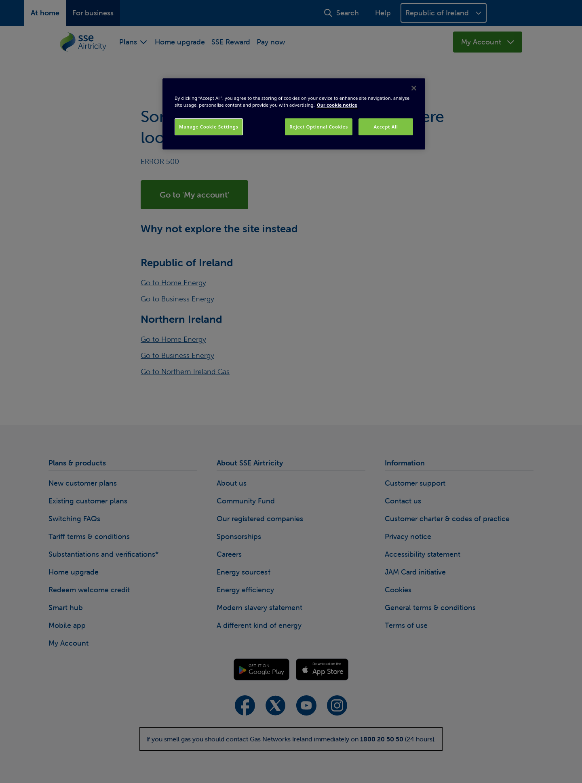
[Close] (414, 88)
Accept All (385, 127)
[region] (293, 113)
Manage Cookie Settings (208, 127)
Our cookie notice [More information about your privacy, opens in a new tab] (337, 105)
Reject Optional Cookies (318, 127)
